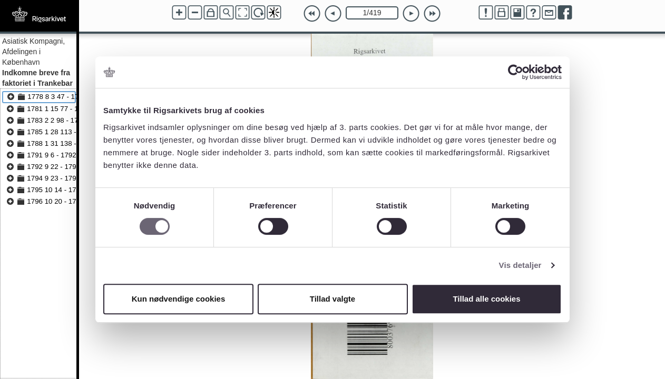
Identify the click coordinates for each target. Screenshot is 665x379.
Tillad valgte (332, 298)
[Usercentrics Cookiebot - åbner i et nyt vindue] (516, 72)
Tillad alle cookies (486, 298)
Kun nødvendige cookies (179, 298)
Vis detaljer (520, 265)
